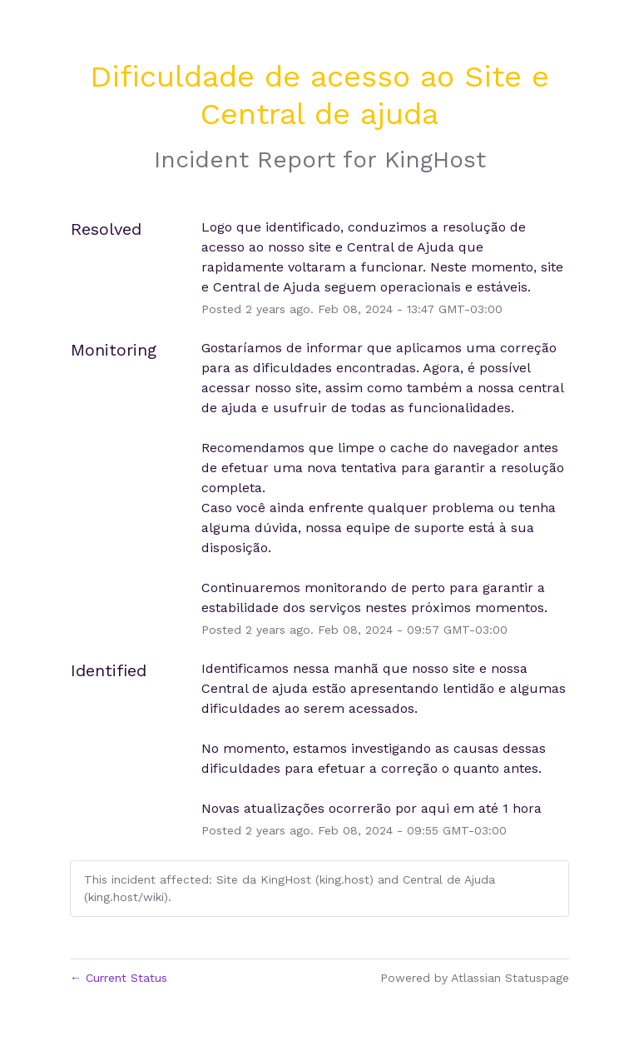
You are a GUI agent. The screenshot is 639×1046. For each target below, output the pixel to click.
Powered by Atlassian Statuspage (474, 977)
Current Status (118, 977)
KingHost (435, 159)
